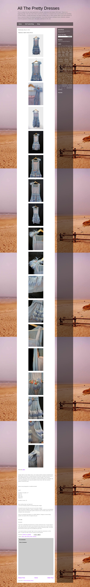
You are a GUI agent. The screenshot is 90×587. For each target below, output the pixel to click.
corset (71, 66)
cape (66, 65)
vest (58, 85)
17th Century (64, 47)
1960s (71, 56)
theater (59, 83)
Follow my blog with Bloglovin (64, 41)
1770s (64, 46)
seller (23, 469)
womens (34, 536)
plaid (69, 77)
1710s (59, 45)
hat (71, 72)
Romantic (60, 80)
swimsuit (68, 82)
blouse (64, 64)
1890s (63, 52)
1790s (59, 47)
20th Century (27, 536)
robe (69, 78)
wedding (70, 86)
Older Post (50, 577)
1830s (69, 48)
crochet (69, 67)
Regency (60, 78)
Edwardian (60, 70)
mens (69, 74)
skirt (61, 81)
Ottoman (63, 76)
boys (62, 65)
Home (20, 24)
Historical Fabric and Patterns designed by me (64, 32)
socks (59, 82)
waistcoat (64, 86)
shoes (71, 80)
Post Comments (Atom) (28, 580)
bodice (70, 64)
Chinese (61, 66)
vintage (59, 86)
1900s (66, 54)
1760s (59, 46)
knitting (59, 74)
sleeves (66, 81)
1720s (62, 45)
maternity (64, 74)
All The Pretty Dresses (38, 8)
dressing (68, 69)
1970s (61, 58)
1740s (66, 45)
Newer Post (21, 577)
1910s (59, 55)
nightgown (66, 75)
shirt (66, 80)
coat (66, 66)
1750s (70, 45)
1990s (66, 58)
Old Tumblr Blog (29, 24)
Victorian (64, 85)
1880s (70, 51)
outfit (68, 76)
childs (71, 65)
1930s (59, 56)
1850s (65, 50)
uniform (69, 83)
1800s (69, 47)
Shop (38, 24)
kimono (69, 73)
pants (59, 77)
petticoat (63, 77)
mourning (60, 75)
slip (70, 81)
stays (63, 82)
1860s (70, 50)
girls (68, 70)
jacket (64, 73)
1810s (59, 48)
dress (31, 536)
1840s (59, 50)
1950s (67, 56)
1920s (23, 536)
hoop (61, 73)
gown (63, 72)
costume (62, 67)
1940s (64, 56)
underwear (64, 83)
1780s (68, 46)
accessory (64, 62)
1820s (64, 48)
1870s (63, 51)
